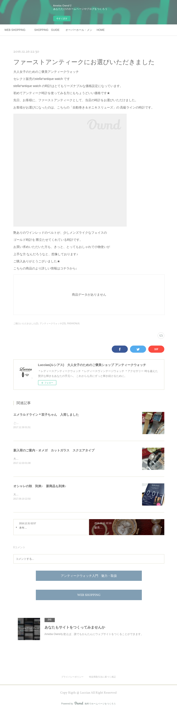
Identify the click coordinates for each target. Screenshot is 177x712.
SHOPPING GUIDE (46, 30)
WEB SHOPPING (14, 30)
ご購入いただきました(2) (25, 323)
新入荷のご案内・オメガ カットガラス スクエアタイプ (53, 450)
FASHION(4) (73, 323)
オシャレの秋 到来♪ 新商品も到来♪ (39, 486)
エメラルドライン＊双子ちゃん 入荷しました (46, 414)
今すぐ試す (61, 18)
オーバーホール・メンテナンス (78, 30)
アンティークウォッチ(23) (53, 323)
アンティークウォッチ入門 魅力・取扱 (89, 577)
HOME (101, 30)
